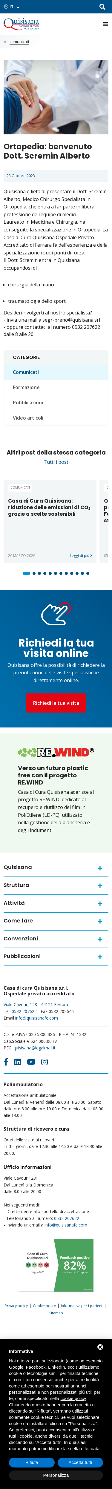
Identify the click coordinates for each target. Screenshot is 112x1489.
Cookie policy (44, 1305)
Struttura (16, 885)
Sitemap (56, 1312)
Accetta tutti (80, 1462)
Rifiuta (31, 1462)
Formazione (26, 387)
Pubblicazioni (28, 402)
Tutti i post (56, 462)
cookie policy (73, 1398)
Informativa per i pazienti (82, 1305)
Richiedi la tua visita (56, 703)
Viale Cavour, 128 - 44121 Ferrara (36, 1004)
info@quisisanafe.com (36, 1018)
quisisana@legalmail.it (34, 1048)
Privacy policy (16, 1305)
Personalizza (56, 1475)
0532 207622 (24, 1011)
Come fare (18, 920)
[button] (26, 573)
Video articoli (28, 418)
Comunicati (19, 41)
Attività (14, 903)
